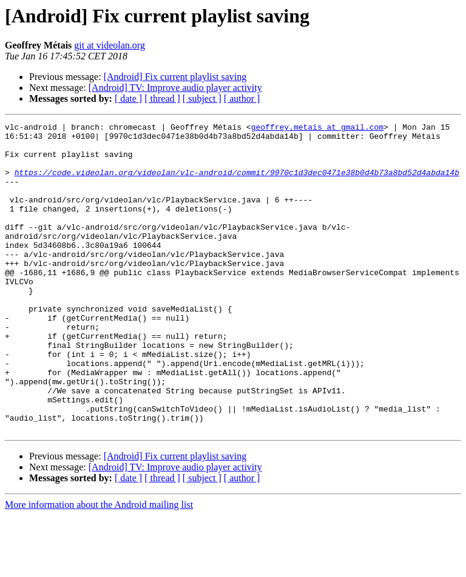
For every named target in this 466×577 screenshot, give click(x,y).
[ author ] (242, 98)
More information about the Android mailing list (99, 566)
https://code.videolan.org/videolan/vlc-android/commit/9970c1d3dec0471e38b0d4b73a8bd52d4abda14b (237, 183)
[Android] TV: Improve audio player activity (175, 87)
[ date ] (128, 98)
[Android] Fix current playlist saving (175, 77)
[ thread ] (162, 98)
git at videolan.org (109, 45)
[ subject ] (202, 98)
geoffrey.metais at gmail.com (317, 128)
